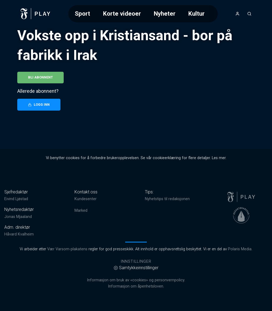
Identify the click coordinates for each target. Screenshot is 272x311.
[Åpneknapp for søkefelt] (249, 13)
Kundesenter (85, 199)
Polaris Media (239, 249)
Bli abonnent (40, 77)
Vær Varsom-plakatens (67, 249)
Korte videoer (122, 13)
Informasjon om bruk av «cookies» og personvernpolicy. (136, 280)
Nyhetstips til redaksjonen (167, 199)
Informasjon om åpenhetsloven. (136, 286)
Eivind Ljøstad (16, 199)
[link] (35, 13)
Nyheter (164, 13)
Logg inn (39, 104)
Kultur (196, 13)
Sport (82, 13)
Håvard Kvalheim (19, 234)
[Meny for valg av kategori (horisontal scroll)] (143, 13)
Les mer (219, 158)
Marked (80, 210)
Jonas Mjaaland (18, 216)
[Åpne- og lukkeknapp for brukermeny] (237, 13)
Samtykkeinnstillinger (136, 267)
